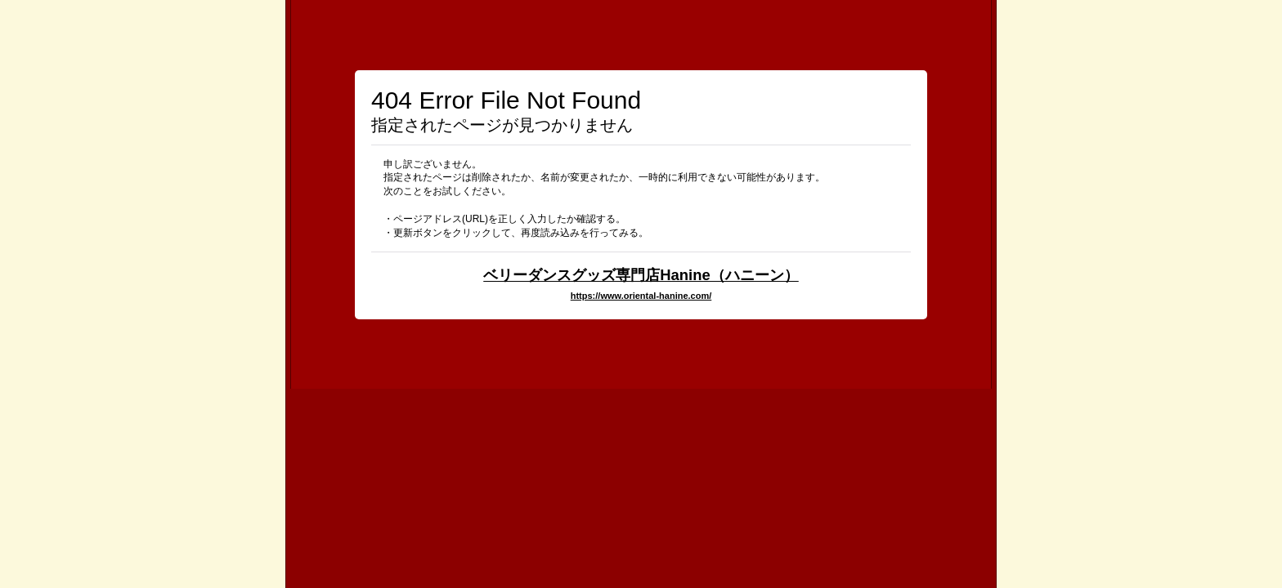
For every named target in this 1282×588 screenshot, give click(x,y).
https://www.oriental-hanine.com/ (641, 296)
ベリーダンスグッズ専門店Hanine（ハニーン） (641, 274)
